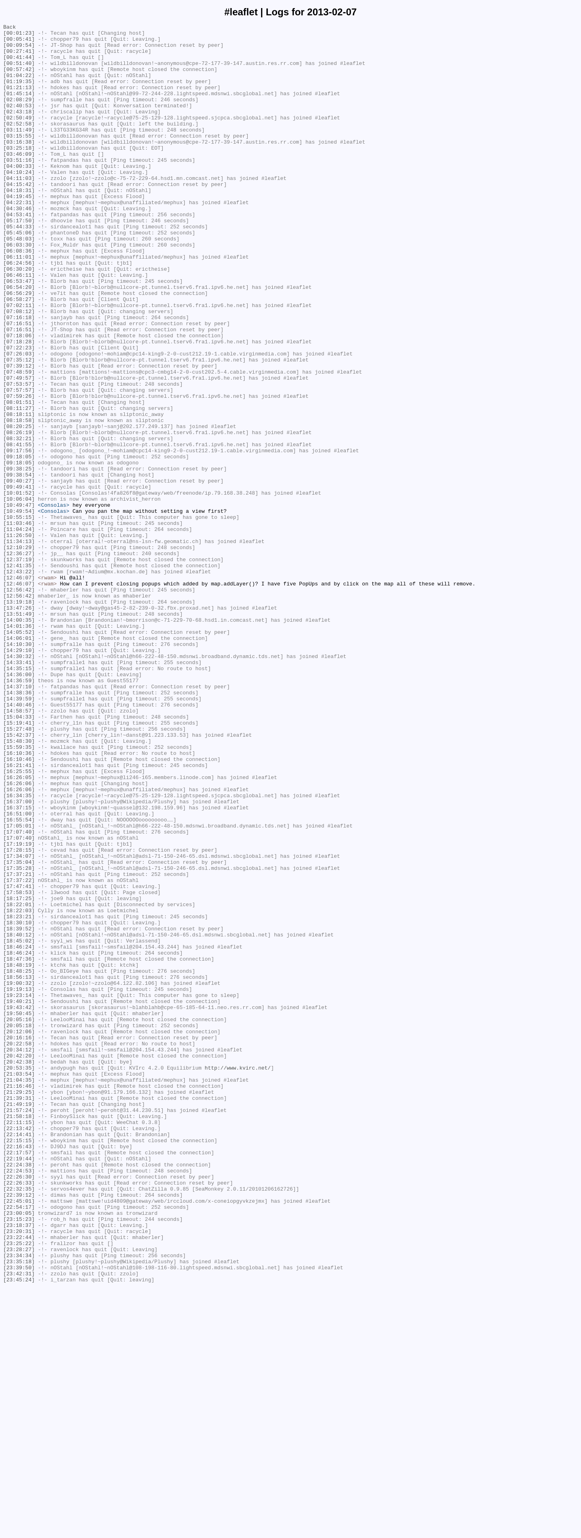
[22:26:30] (19, 1407)
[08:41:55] (19, 529)
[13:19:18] (19, 717)
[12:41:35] (19, 674)
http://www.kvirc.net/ (238, 1277)
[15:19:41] (19, 863)
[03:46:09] (19, 180)
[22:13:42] (19, 1349)
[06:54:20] (19, 340)
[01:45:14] (19, 107)
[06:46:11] (19, 325)
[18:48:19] (19, 1153)
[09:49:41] (19, 579)
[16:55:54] (19, 979)
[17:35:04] (19, 1030)
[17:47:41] (19, 1059)
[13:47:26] (19, 725)
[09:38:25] (19, 558)
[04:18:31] (19, 224)
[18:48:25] (19, 1160)
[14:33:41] (19, 790)
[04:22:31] (19, 238)
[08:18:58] (19, 500)
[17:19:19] (19, 1008)
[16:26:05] (19, 928)
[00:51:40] (19, 71)
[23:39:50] (19, 1516)
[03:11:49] (19, 151)
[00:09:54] (19, 49)
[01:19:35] (19, 93)
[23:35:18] (19, 1509)
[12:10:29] (19, 652)
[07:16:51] (19, 383)
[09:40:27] (19, 572)
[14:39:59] (19, 834)
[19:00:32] (19, 1175)
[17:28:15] (19, 1015)
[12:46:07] (19, 688)
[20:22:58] (19, 1248)
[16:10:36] (19, 899)
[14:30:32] (19, 783)
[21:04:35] (19, 1291)
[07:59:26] (19, 470)
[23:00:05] (19, 1451)
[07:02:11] (19, 362)
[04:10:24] (19, 202)
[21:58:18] (19, 1335)
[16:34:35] (19, 950)
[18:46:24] (19, 1131)
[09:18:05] (19, 543)
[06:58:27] (19, 354)
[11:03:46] (19, 623)
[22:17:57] (19, 1378)
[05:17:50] (19, 260)
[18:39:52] (19, 1110)
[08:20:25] (19, 507)
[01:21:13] (19, 100)
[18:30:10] (19, 1102)
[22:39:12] (19, 1429)
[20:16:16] (19, 1240)
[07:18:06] (19, 398)
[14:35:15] (19, 797)
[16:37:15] (19, 964)
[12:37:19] (19, 667)
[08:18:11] (19, 492)
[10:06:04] (19, 594)
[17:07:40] (19, 993)
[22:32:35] (19, 1422)
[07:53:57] (19, 456)
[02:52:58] (19, 144)
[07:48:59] (19, 441)
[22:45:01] (19, 1436)
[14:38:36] (19, 826)
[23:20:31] (19, 1473)
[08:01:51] (19, 478)
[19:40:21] (19, 1197)
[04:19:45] (19, 231)
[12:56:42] (19, 703)
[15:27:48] (19, 870)
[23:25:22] (19, 1487)
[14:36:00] (19, 805)
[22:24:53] (19, 1400)
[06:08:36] (19, 296)
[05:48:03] (19, 282)
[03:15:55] (19, 158)
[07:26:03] (19, 420)
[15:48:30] (19, 884)
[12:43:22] (19, 681)
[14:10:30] (19, 768)
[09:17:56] (19, 536)
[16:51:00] (19, 972)
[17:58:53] (19, 1066)
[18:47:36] (19, 1146)
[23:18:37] (19, 1465)
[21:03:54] (19, 1284)
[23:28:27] (19, 1494)
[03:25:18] (19, 173)
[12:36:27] (19, 659)
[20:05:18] (19, 1226)
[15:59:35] (19, 892)
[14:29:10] (19, 775)
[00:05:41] (19, 42)
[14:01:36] (19, 746)
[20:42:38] (19, 1269)
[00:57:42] (19, 78)
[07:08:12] (19, 369)
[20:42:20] (19, 1262)
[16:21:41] (19, 913)
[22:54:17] (19, 1444)
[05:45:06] (19, 274)
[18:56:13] (19, 1168)
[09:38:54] (19, 565)
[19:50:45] (19, 1211)
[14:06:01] (19, 761)
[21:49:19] (19, 1320)
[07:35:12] (19, 427)
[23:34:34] (19, 1502)
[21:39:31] (19, 1313)
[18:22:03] (19, 1088)
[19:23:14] (19, 1189)
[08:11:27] (19, 485)
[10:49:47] (19, 601)
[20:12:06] (19, 1233)
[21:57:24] (19, 1327)
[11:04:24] (19, 630)
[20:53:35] (19, 1277)
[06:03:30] (19, 289)
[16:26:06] (19, 935)
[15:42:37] (19, 877)
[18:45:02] (19, 1124)
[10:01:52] (19, 587)
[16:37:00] (19, 957)
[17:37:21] (19, 1044)
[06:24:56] (19, 311)
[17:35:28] (19, 1037)
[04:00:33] (19, 195)
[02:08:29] (19, 115)
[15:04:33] (19, 855)
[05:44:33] (19, 267)
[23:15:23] (19, 1458)
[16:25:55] (19, 921)
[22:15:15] (19, 1364)
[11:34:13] (19, 645)
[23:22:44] (19, 1480)
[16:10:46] (19, 906)
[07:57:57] (19, 463)
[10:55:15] (19, 616)
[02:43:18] (19, 129)
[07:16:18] (19, 376)
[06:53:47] (19, 332)
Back (9, 27)
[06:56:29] (19, 347)
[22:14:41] (19, 1356)
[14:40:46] (19, 841)
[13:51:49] (19, 732)
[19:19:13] (19, 1182)
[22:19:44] (19, 1386)
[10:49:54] (19, 608)
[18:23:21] (19, 1095)
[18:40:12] (19, 1117)
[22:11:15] (19, 1342)
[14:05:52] (19, 754)
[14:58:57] (19, 848)
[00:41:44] (19, 64)
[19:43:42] (19, 1204)
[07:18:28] (19, 405)
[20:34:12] (19, 1255)
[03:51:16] (19, 187)
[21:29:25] (19, 1306)
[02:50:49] (19, 136)
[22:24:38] (19, 1393)
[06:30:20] (19, 318)
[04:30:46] (19, 245)
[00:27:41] (19, 57)
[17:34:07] (19, 1022)
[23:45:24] (19, 1531)
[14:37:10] (19, 819)
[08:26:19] (19, 514)
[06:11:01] (19, 303)
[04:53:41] (19, 253)
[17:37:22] (19, 1051)
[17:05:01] (19, 986)
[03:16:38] (19, 165)
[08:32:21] (19, 521)
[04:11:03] (19, 209)
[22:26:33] (19, 1415)
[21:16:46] (19, 1298)
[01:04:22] (19, 86)
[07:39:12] (19, 434)
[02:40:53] (19, 122)
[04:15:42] (19, 216)
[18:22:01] (19, 1081)
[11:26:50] (19, 638)
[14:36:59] (19, 812)
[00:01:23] (19, 35)
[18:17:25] (19, 1073)
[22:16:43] (19, 1371)
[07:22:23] (19, 412)
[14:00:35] (19, 739)
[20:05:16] (19, 1218)
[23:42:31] (19, 1524)
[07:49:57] (19, 449)
